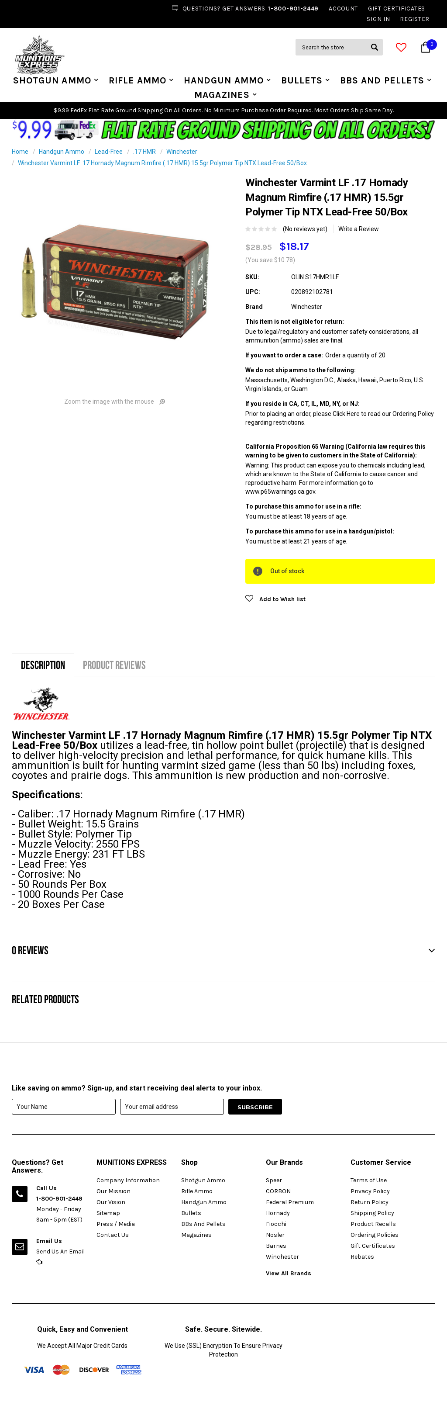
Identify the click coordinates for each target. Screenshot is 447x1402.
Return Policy (370, 1202)
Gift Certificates (373, 1246)
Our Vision (110, 1202)
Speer (274, 1180)
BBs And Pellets (382, 80)
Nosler (275, 1235)
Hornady (278, 1213)
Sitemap (108, 1213)
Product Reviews (114, 665)
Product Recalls (373, 1224)
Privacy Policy (370, 1191)
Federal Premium (290, 1202)
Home (20, 151)
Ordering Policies (375, 1235)
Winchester (181, 151)
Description (43, 665)
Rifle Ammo (138, 80)
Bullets (302, 80)
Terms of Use (369, 1180)
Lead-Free (109, 151)
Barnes (276, 1246)
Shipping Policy (372, 1213)
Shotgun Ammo (52, 80)
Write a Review (358, 228)
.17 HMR (144, 151)
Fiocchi (276, 1224)
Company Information (128, 1180)
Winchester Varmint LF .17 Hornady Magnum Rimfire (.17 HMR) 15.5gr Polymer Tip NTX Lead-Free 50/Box (162, 162)
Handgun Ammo (224, 80)
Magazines (222, 95)
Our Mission (113, 1191)
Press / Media (115, 1224)
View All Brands (288, 1273)
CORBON (278, 1191)
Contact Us (112, 1235)
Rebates (362, 1256)
